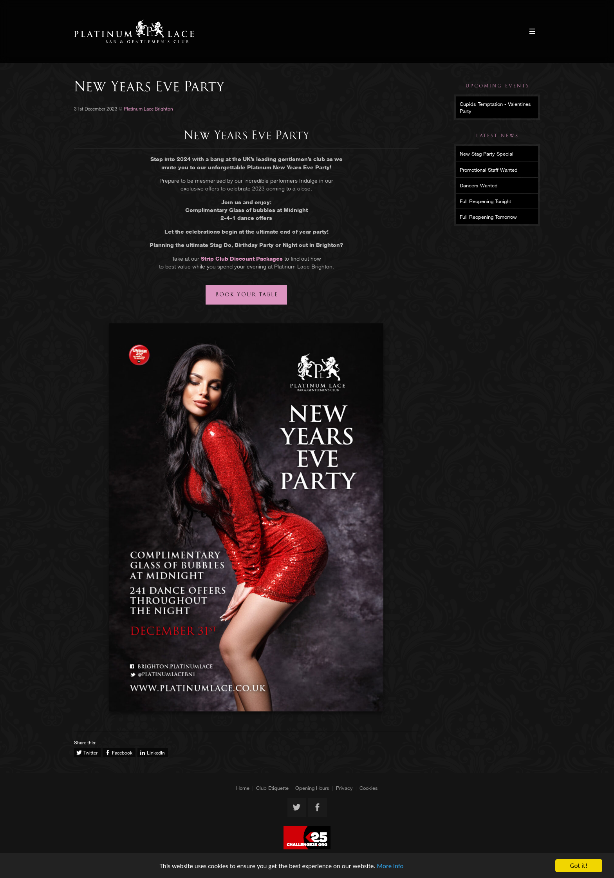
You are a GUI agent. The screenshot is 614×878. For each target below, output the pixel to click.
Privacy (344, 788)
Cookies (368, 788)
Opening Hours (312, 788)
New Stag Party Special (486, 154)
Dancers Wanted (479, 185)
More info (390, 866)
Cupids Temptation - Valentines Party (495, 107)
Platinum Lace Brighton (134, 31)
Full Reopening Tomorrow (488, 217)
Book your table (246, 294)
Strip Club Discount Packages (242, 258)
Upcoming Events (497, 86)
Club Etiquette (272, 788)
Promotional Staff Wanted (489, 170)
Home (242, 788)
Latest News (497, 135)
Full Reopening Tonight (485, 201)
